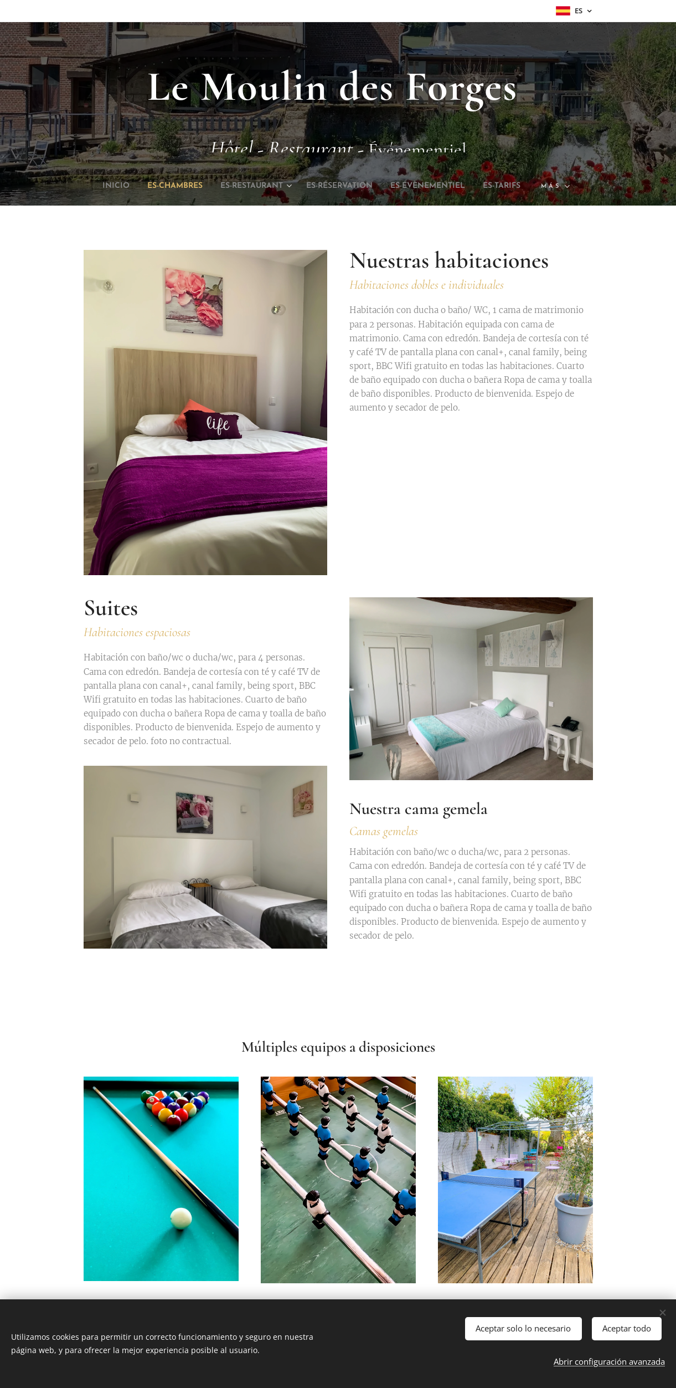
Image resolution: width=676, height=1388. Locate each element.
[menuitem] (119, 186)
